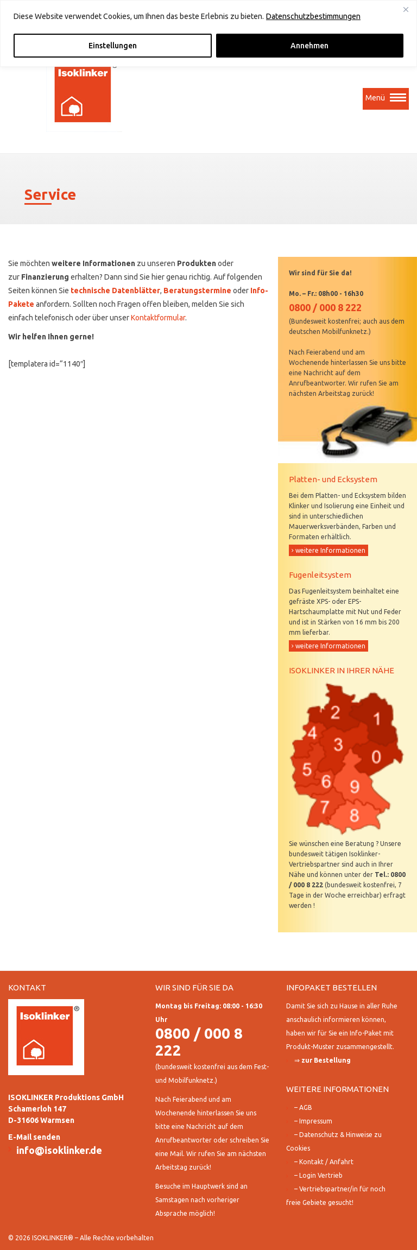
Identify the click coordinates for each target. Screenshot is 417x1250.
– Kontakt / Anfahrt (323, 1161)
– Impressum (313, 1121)
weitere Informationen (330, 550)
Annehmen (309, 45)
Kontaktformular (158, 317)
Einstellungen (113, 45)
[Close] (405, 9)
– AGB (303, 1107)
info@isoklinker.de (59, 1150)
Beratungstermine (197, 290)
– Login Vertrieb (318, 1175)
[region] (208, 33)
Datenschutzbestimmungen (313, 16)
